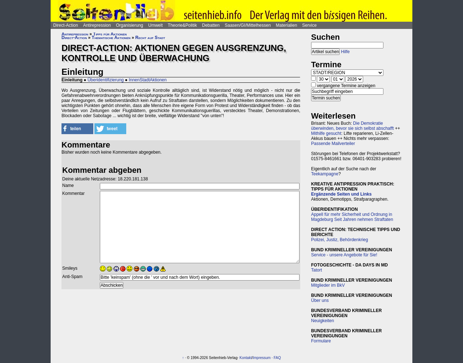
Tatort (316, 270)
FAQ (277, 358)
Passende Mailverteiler (333, 143)
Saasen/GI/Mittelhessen (248, 25)
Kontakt (245, 358)
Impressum (262, 358)
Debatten (211, 25)
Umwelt (155, 25)
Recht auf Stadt (150, 37)
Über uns (320, 300)
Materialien (286, 25)
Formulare (321, 340)
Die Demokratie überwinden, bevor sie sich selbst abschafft (352, 126)
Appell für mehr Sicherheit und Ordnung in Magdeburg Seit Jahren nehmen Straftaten (352, 217)
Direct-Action (65, 25)
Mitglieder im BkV (328, 285)
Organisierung (129, 25)
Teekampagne (324, 173)
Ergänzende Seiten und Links (341, 194)
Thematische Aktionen (111, 37)
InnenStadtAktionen (148, 79)
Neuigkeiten (322, 320)
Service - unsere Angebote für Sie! (344, 254)
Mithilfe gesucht (326, 133)
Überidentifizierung (106, 79)
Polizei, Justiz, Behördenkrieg (339, 239)
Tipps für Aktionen (110, 34)
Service (309, 25)
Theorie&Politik (182, 25)
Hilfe (345, 51)
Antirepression (97, 25)
